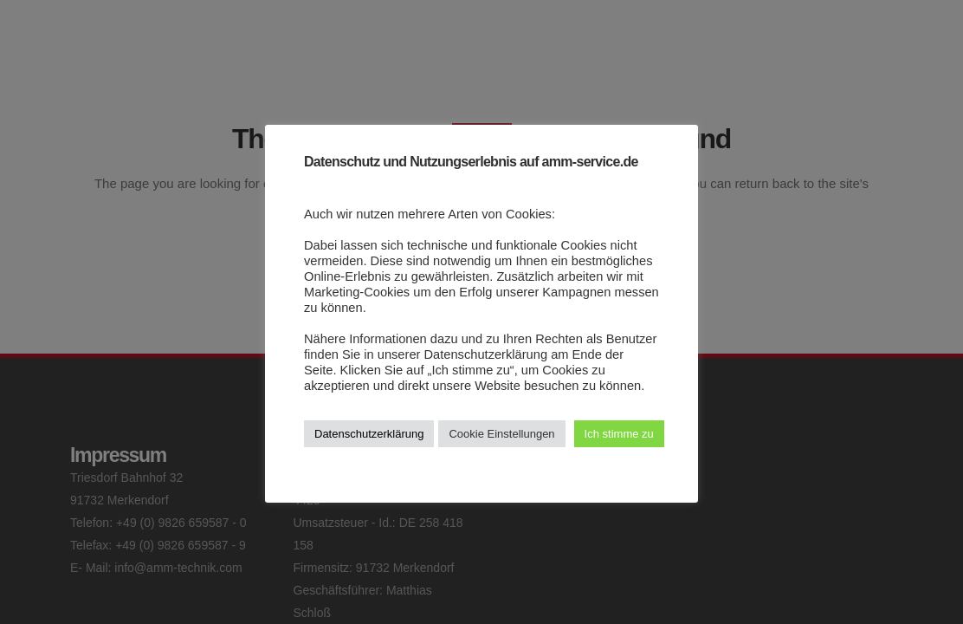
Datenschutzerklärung (368, 433)
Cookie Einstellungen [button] (501, 433)
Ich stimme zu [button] (619, 433)
